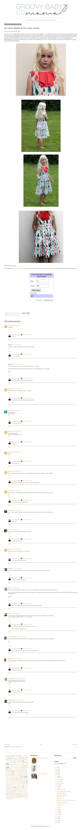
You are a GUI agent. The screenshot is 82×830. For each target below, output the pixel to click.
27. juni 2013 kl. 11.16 (15, 613)
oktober (58, 781)
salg (6, 787)
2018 (57, 767)
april (58, 809)
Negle (7, 783)
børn (12, 762)
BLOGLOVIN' (47, 20)
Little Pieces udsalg (60, 796)
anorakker (8, 758)
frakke (18, 770)
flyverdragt (13, 770)
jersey (23, 774)
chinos (25, 764)
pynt (25, 784)
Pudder (39, 765)
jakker (11, 774)
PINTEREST (41, 20)
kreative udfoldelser (9, 779)
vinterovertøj (24, 797)
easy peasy (14, 769)
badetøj (17, 758)
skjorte (25, 787)
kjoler (22, 777)
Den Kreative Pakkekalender (14, 767)
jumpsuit (7, 775)
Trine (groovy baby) (16, 334)
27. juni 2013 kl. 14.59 (27, 519)
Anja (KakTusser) (11, 678)
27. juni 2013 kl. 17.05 (20, 678)
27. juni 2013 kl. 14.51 (27, 378)
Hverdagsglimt (18, 772)
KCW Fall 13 (16, 775)
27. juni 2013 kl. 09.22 (17, 568)
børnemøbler (18, 762)
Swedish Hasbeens (23, 793)
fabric (18, 769)
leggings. (18, 779)
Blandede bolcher (24, 758)
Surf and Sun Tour (17, 792)
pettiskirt (24, 783)
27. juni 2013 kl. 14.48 (27, 334)
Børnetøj (25, 762)
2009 (57, 822)
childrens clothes (19, 764)
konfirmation (14, 778)
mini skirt (10, 782)
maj (58, 807)
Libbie (9, 613)
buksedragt (14, 760)
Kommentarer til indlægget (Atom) (16, 746)
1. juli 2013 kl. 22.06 (27, 710)
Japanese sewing (17, 774)
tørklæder (24, 796)
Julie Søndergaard (12, 636)
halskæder (21, 771)
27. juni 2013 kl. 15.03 (27, 603)
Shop (12, 787)
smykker (25, 788)
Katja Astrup (10, 658)
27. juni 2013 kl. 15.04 (27, 624)
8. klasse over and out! (61, 789)
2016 (57, 770)
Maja (9, 587)
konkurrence (20, 778)
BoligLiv (25, 759)
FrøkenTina (10, 510)
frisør (21, 770)
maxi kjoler (24, 780)
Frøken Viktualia (11, 700)
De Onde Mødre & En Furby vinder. (64, 791)
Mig (6, 782)
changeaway (12, 764)
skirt (21, 787)
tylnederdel (18, 796)
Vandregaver (14, 797)
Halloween (16, 771)
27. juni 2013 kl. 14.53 (27, 421)
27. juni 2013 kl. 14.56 (27, 500)
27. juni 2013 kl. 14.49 (27, 354)
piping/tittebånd (8, 784)
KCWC (15, 777)
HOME (27, 20)
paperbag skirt (15, 783)
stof (12, 791)
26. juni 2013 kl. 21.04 (17, 410)
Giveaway (9, 771)
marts (58, 811)
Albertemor (10, 568)
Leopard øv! (59, 805)
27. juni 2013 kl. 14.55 (27, 480)
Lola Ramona (23, 779)
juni (58, 788)
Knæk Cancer (8, 778)
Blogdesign (12, 759)
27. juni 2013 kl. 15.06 (27, 648)
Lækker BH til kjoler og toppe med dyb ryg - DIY (66, 800)
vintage (19, 797)
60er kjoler (16, 755)
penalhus (20, 783)
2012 (57, 816)
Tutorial (7, 796)
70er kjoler (23, 755)
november (59, 779)
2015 (57, 772)
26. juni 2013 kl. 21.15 (17, 452)
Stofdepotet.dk (17, 791)
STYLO (26, 791)
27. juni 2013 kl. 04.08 (14, 529)
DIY (34, 20)
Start (41, 744)
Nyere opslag (7, 744)
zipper (10, 798)
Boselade (10, 410)
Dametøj (24, 766)
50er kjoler (8, 755)
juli (57, 786)
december (59, 777)
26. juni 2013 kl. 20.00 (17, 325)
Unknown (10, 325)
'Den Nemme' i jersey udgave (62, 802)
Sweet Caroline (8, 794)
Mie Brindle (10, 388)
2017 (57, 769)
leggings (14, 779)
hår (23, 772)
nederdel (23, 782)
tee (16, 794)
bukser (20, 760)
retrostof (21, 785)
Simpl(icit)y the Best (61, 803)
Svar (9, 329)
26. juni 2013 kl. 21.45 (17, 490)
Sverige (25, 792)
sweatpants (8, 793)
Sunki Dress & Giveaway (43, 758)
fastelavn (26, 769)
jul (25, 774)
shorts (18, 787)
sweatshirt (15, 793)
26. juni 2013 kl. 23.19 (17, 510)
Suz (9, 529)
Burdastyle (7, 762)
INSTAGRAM (53, 20)
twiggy (11, 796)
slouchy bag (20, 788)
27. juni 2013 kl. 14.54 (27, 461)
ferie (7, 770)
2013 (57, 776)
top (19, 794)
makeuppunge (18, 780)
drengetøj (26, 767)
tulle (22, 794)
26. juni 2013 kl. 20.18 (16, 344)
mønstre (18, 782)
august (58, 784)
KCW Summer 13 (9, 777)
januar (58, 814)
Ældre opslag (74, 744)
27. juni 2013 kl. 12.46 (18, 658)
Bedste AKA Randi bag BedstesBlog (20, 268)
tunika (25, 794)
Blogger (49, 826)
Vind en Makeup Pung (42, 773)
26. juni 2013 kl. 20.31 (17, 388)
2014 (57, 774)
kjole (18, 777)
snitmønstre (12, 789)
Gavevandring (25, 770)
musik (14, 782)
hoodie (10, 772)
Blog (8, 759)
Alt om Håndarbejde (18, 757)
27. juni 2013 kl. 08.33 (17, 549)
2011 (57, 818)
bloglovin (17, 759)
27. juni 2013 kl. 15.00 (27, 558)
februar (58, 812)
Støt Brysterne (9, 792)
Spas (22, 789)
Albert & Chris (59, 798)
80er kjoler (11, 757)
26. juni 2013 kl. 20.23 (16, 364)
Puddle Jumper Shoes (18, 784)
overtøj (10, 783)
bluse (21, 759)
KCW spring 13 (23, 775)
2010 (57, 820)
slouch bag (15, 788)
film (10, 770)
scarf (9, 787)
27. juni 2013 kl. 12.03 (20, 636)
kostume (25, 778)
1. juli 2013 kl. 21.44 (20, 700)
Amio (25, 757)
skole (10, 788)
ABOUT (31, 20)
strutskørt (22, 791)
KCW (11, 775)
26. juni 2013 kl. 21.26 (17, 471)
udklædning (8, 797)
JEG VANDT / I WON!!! (61, 793)
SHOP (37, 20)
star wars (8, 791)
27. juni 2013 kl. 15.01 (27, 577)
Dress (9, 769)
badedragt (13, 758)
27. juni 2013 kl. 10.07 (15, 587)
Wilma (7, 798)
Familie (21, 769)
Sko (6, 788)
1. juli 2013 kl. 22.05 (27, 690)
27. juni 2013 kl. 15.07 (27, 668)
